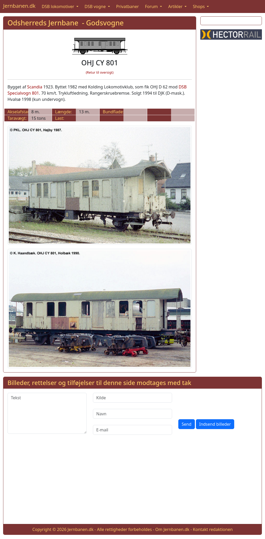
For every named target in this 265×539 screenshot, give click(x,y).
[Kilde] (132, 398)
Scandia (34, 87)
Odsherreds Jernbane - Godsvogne (66, 22)
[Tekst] (47, 413)
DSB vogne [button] (96, 6)
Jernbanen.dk (19, 5)
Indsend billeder (215, 424)
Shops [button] (199, 6)
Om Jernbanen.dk (172, 529)
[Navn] (132, 414)
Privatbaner (127, 6)
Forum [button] (152, 6)
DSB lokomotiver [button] (58, 6)
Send (187, 424)
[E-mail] (132, 430)
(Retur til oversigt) (100, 72)
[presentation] (217, 403)
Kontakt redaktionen (213, 529)
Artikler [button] (175, 6)
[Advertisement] (231, 121)
